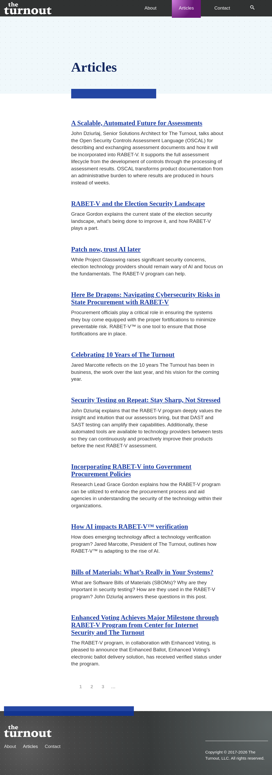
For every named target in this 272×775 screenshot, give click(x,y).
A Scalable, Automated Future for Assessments (136, 123)
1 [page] (81, 687)
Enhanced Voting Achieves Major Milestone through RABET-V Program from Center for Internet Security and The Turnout (145, 625)
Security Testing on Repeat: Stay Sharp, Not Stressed (145, 400)
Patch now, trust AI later (106, 249)
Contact (222, 8)
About (150, 8)
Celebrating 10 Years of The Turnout (123, 354)
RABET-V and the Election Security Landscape (138, 203)
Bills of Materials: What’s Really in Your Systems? (142, 572)
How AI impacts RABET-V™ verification (129, 526)
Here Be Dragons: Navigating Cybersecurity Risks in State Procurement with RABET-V (145, 298)
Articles (186, 8)
